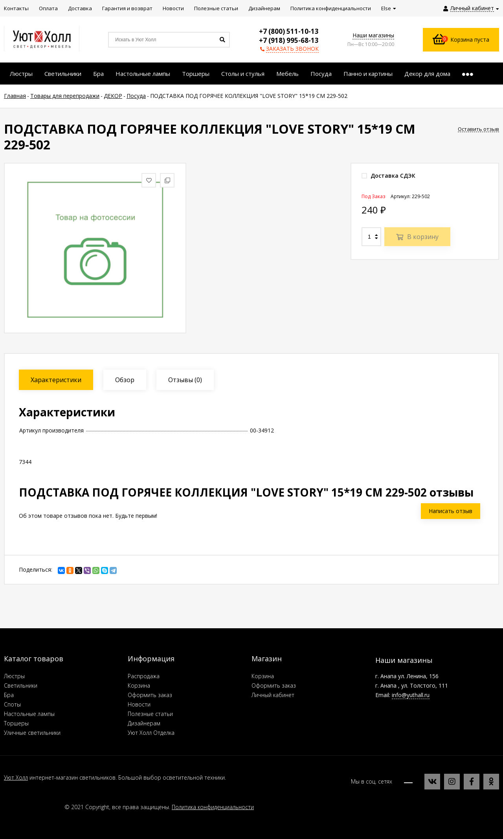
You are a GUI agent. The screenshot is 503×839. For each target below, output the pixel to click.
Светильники (20, 685)
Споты (12, 704)
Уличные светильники (32, 732)
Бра (9, 695)
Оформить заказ (150, 695)
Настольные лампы (29, 714)
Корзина (139, 685)
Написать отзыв (450, 511)
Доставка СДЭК (388, 175)
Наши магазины (373, 35)
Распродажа (144, 676)
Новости (139, 704)
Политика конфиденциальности (213, 807)
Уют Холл (16, 777)
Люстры (14, 676)
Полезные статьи (150, 714)
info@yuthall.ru (411, 695)
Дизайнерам (144, 723)
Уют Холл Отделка (151, 732)
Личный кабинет (273, 695)
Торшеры (16, 723)
